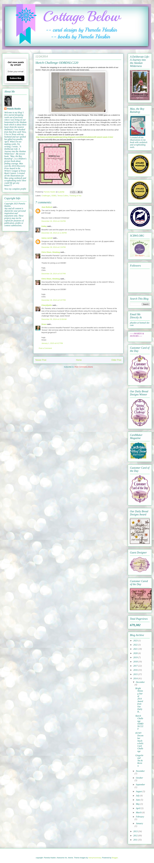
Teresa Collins (62, 196)
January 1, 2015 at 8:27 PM (52, 343)
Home (79, 360)
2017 (135, 666)
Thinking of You (75, 196)
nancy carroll (46, 238)
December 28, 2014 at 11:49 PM (54, 233)
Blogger (115, 858)
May (138, 804)
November (140, 771)
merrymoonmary (94, 858)
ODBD (53, 196)
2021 (135, 649)
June (138, 800)
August (139, 791)
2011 (135, 840)
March (139, 812)
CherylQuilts (46, 305)
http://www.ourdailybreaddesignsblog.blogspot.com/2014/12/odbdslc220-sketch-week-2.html (74, 137)
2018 (135, 661)
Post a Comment (45, 348)
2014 (135, 678)
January (139, 823)
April (138, 808)
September (140, 784)
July (138, 795)
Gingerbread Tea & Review (139, 760)
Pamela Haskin (14, 109)
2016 (135, 670)
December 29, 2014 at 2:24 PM (53, 247)
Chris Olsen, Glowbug (50, 252)
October (139, 778)
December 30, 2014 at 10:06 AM (53, 319)
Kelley (44, 226)
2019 (135, 657)
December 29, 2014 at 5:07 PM (53, 274)
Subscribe (15, 78)
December (140, 682)
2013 (135, 831)
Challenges (46, 196)
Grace (43, 324)
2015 (135, 674)
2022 (135, 645)
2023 (135, 640)
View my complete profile (15, 189)
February (140, 816)
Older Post (116, 360)
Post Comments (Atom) (84, 367)
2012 (135, 835)
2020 (135, 653)
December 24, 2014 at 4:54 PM (53, 221)
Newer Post (40, 360)
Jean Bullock (46, 207)
